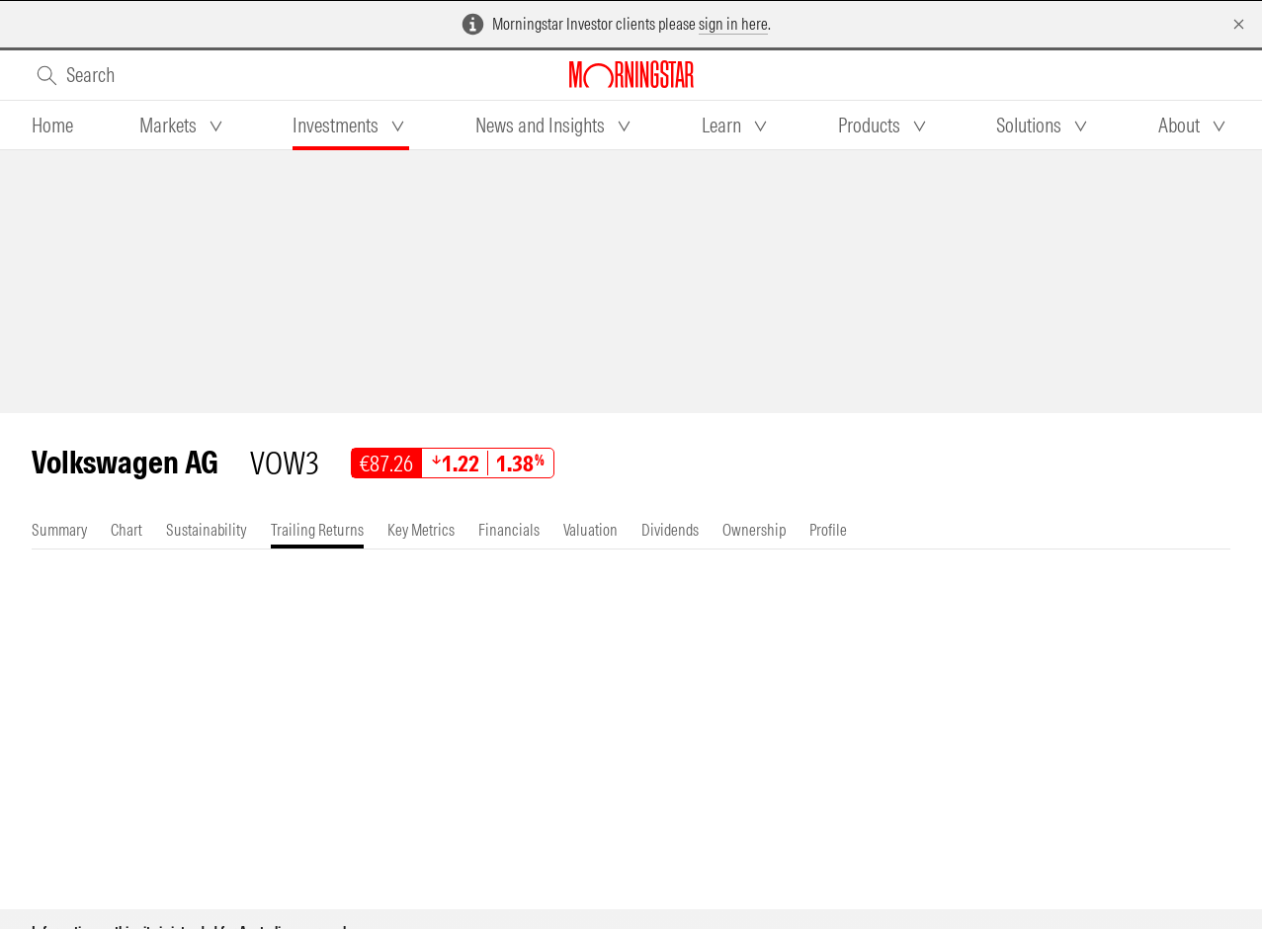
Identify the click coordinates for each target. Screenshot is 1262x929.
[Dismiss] (1238, 24)
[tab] (52, 125)
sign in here (733, 24)
